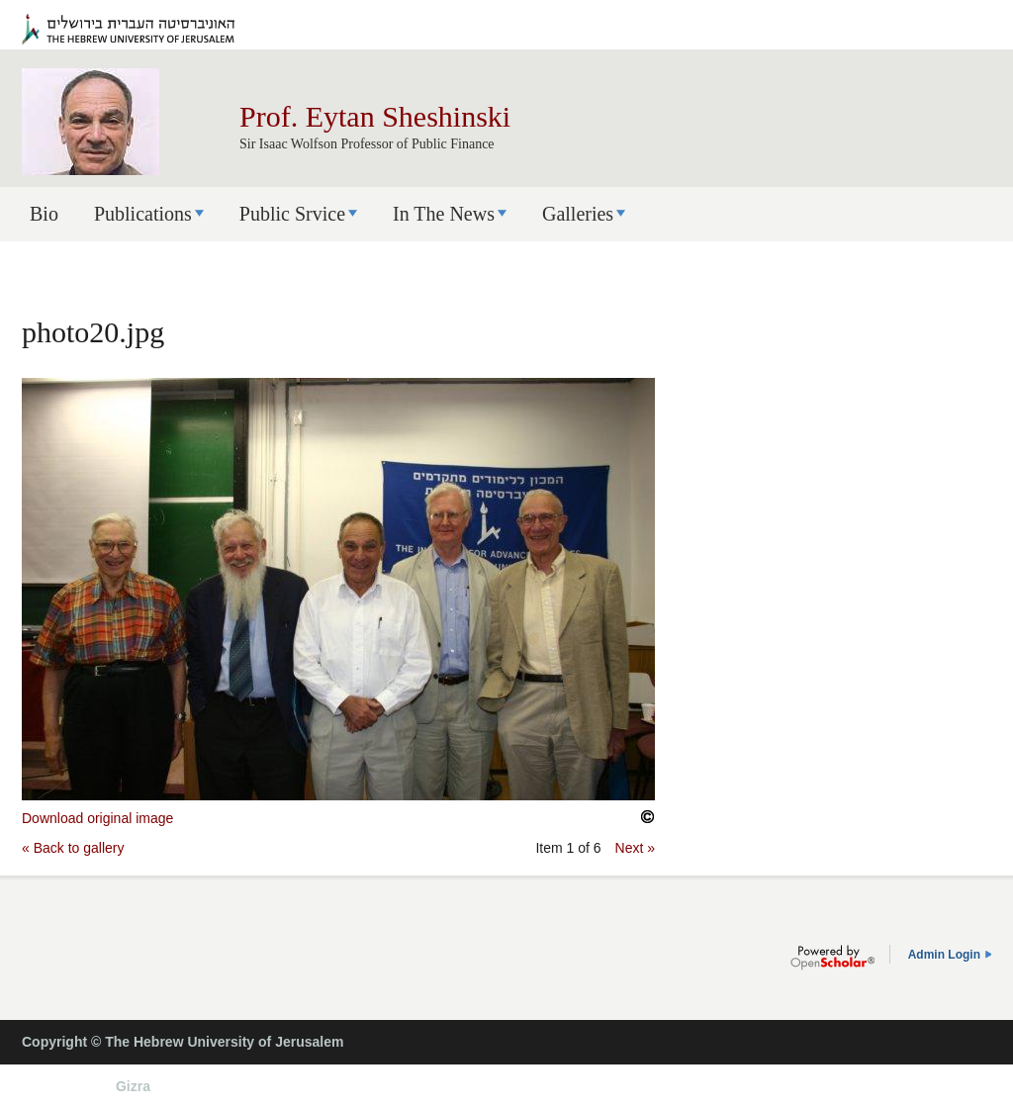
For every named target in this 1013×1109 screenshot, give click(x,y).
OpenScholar (832, 957)
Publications (143, 214)
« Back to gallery (73, 848)
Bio (44, 214)
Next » (635, 848)
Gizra (133, 1086)
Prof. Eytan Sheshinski (374, 116)
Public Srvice (292, 214)
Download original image (97, 818)
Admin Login (944, 955)
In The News (444, 214)
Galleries (577, 214)
